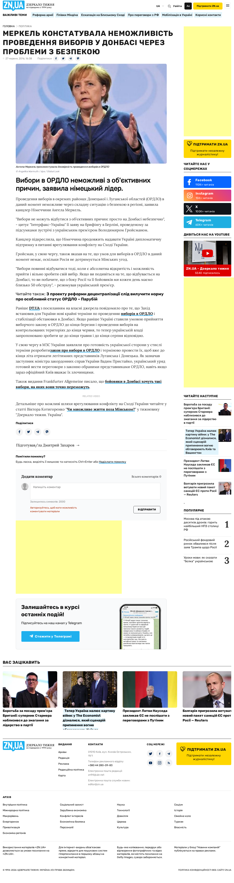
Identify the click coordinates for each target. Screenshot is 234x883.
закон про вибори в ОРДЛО (75, 350)
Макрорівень (10, 816)
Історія (178, 810)
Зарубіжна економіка (73, 810)
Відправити (147, 509)
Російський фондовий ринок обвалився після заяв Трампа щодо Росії (200, 543)
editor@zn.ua (95, 784)
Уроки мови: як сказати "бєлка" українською (200, 559)
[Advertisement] (69, 557)
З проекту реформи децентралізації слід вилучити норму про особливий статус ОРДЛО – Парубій (90, 296)
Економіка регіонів (14, 833)
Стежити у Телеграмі (50, 636)
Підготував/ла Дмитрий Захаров (45, 445)
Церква (121, 821)
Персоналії (66, 827)
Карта (62, 775)
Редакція (63, 758)
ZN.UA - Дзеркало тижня (207, 269)
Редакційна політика (71, 769)
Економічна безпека (72, 821)
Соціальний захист (72, 804)
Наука (121, 804)
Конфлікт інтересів (71, 816)
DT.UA (34, 308)
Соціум (178, 804)
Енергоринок (11, 821)
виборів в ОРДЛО (137, 313)
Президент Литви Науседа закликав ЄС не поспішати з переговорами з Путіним (199, 468)
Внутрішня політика (15, 804)
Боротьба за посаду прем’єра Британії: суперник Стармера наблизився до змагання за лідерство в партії (200, 413)
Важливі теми (15, 15)
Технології (123, 810)
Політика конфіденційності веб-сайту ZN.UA (204, 870)
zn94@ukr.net (96, 774)
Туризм (178, 821)
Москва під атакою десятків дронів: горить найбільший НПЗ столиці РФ (201, 524)
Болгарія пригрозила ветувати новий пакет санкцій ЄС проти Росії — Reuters (200, 489)
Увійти (177, 6)
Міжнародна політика (16, 810)
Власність (180, 827)
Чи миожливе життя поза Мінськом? (101, 409)
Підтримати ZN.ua (208, 6)
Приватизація (11, 827)
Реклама (63, 763)
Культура (123, 827)
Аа (188, 6)
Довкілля (122, 816)
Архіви (62, 752)
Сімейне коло (182, 816)
